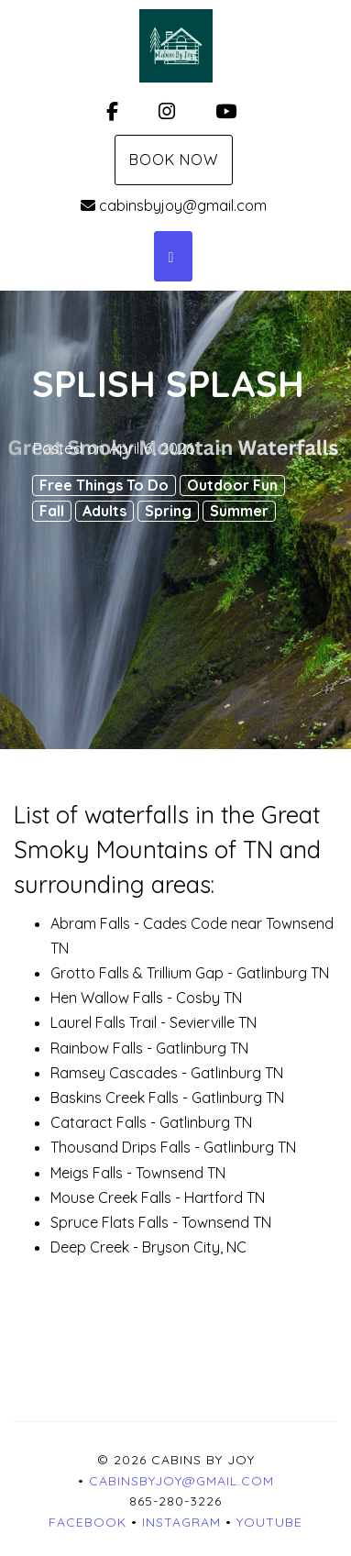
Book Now (173, 159)
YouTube (269, 1522)
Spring (168, 511)
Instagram (181, 1522)
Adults (104, 511)
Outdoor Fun (232, 485)
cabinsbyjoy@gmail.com (174, 205)
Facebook (87, 1522)
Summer (239, 511)
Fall (51, 511)
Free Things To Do (104, 485)
